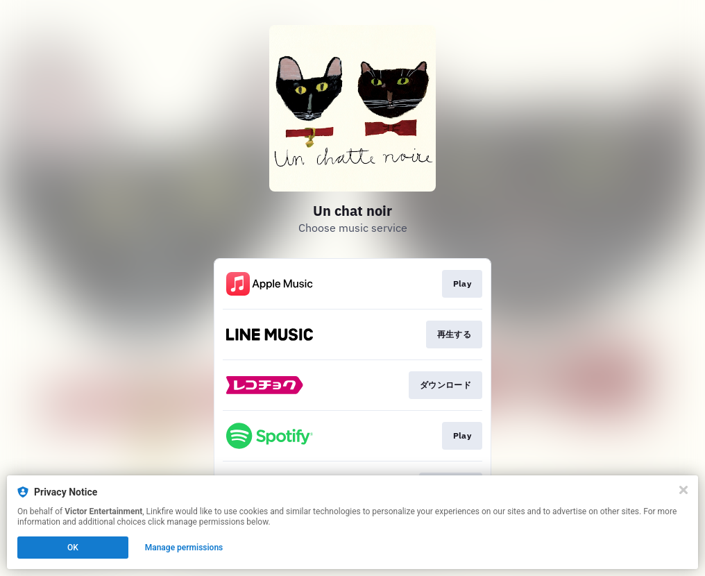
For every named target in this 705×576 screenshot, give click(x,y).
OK (72, 547)
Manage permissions (184, 547)
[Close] (683, 490)
